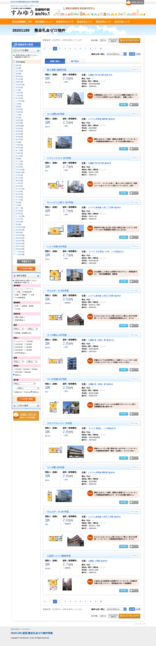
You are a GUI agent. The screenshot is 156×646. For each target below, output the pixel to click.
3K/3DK (29, 347)
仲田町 (18, 167)
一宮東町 (19, 252)
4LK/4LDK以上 (20, 353)
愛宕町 (18, 76)
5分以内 (26, 369)
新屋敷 (18, 137)
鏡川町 (18, 98)
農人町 (18, 178)
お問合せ (26, 416)
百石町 (18, 191)
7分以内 (35, 369)
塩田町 (18, 128)
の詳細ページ (123, 105)
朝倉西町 (19, 243)
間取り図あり (20, 317)
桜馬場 (18, 123)
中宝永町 (19, 170)
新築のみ (18, 392)
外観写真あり (20, 320)
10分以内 (18, 372)
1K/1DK (30, 341)
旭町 (17, 74)
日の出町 (19, 189)
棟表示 (75, 61)
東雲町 (18, 131)
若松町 (18, 222)
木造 (16, 306)
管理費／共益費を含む (23, 333)
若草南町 (19, 235)
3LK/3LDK (19, 350)
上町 (17, 104)
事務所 (24, 295)
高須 (17, 142)
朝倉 (17, 68)
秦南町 (18, 181)
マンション (19, 289)
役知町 (18, 213)
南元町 (18, 211)
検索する (26, 268)
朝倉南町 (19, 238)
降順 (138, 54)
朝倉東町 (19, 241)
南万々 (18, 208)
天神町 (18, 153)
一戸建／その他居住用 (23, 292)
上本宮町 (19, 101)
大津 (17, 90)
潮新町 (18, 82)
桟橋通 (18, 126)
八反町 (18, 183)
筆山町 (18, 186)
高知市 (18, 62)
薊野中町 (19, 246)
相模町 (18, 120)
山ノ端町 (19, 216)
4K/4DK (29, 350)
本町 (17, 202)
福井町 (18, 194)
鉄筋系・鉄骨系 (28, 306)
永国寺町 (19, 85)
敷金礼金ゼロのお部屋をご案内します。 (25, 6)
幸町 (17, 117)
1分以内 (18, 369)
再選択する (26, 261)
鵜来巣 (18, 232)
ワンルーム (19, 341)
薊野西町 (19, 249)
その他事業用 (20, 298)
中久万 (18, 161)
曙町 (17, 65)
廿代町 (18, 175)
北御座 (18, 109)
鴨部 (17, 106)
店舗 (16, 295)
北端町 (18, 112)
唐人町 (18, 156)
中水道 (18, 164)
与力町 (18, 219)
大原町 (18, 93)
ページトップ (140, 624)
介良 (17, 115)
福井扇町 (19, 230)
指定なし (18, 375)
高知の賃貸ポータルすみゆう (20, 629)
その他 (17, 309)
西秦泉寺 (19, 172)
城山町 (18, 139)
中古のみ (27, 392)
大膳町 (18, 145)
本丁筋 (18, 200)
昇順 (132, 54)
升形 (17, 205)
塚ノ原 (18, 150)
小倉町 (18, 96)
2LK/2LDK (19, 347)
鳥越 (17, 159)
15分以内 (27, 372)
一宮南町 (19, 254)
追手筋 (18, 87)
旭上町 (18, 71)
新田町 (18, 134)
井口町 (18, 79)
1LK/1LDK (19, 344)
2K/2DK (29, 344)
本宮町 (18, 197)
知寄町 (18, 148)
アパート (30, 289)
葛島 (17, 224)
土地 (32, 295)
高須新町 (19, 227)
